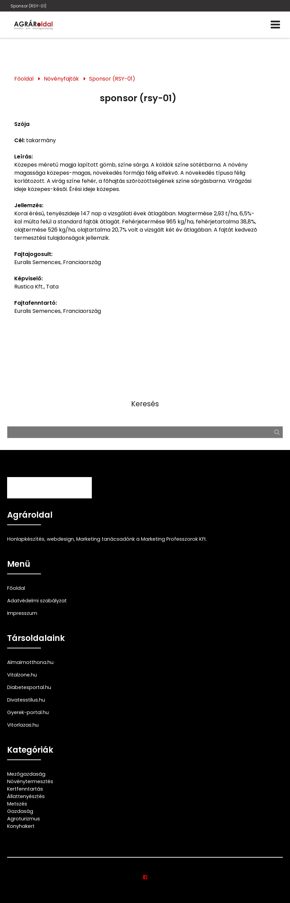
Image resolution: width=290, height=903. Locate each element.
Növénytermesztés (30, 781)
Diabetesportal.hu (29, 687)
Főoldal (24, 79)
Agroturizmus (23, 818)
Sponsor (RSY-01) (28, 6)
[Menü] (275, 25)
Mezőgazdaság (26, 774)
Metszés (17, 803)
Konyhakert (21, 826)
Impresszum (22, 613)
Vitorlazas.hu (23, 725)
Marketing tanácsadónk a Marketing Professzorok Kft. (141, 539)
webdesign (60, 539)
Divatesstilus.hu (26, 699)
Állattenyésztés (26, 796)
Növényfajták (61, 79)
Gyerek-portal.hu (28, 712)
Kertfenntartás (25, 789)
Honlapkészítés (25, 539)
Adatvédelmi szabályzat (37, 600)
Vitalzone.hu (22, 674)
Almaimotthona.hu (30, 662)
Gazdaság (20, 811)
